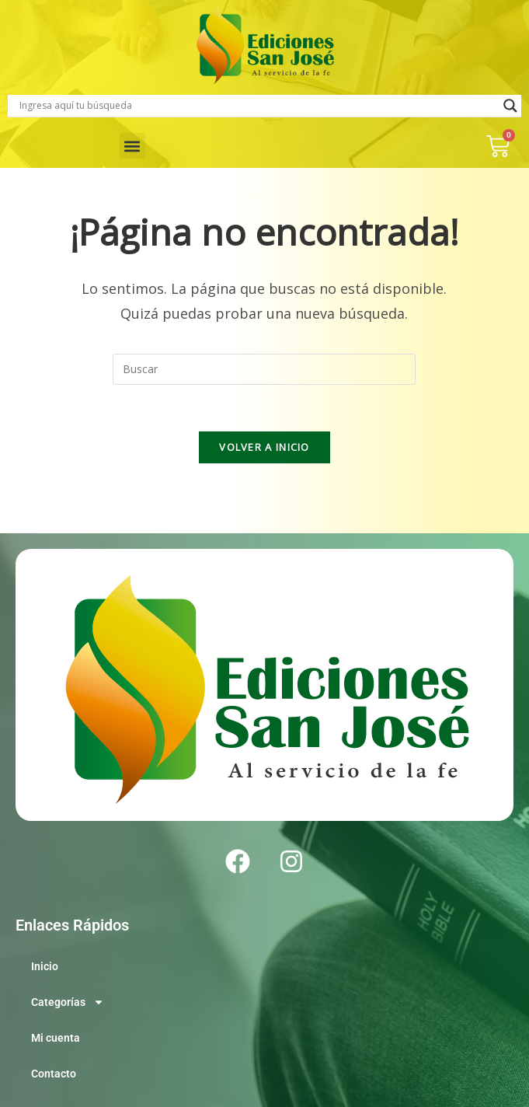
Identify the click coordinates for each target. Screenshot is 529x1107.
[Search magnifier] (510, 106)
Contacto (53, 1073)
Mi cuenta (55, 1038)
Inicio (44, 966)
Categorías (67, 1002)
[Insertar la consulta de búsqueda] (264, 369)
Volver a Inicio (264, 447)
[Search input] (257, 106)
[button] (132, 146)
